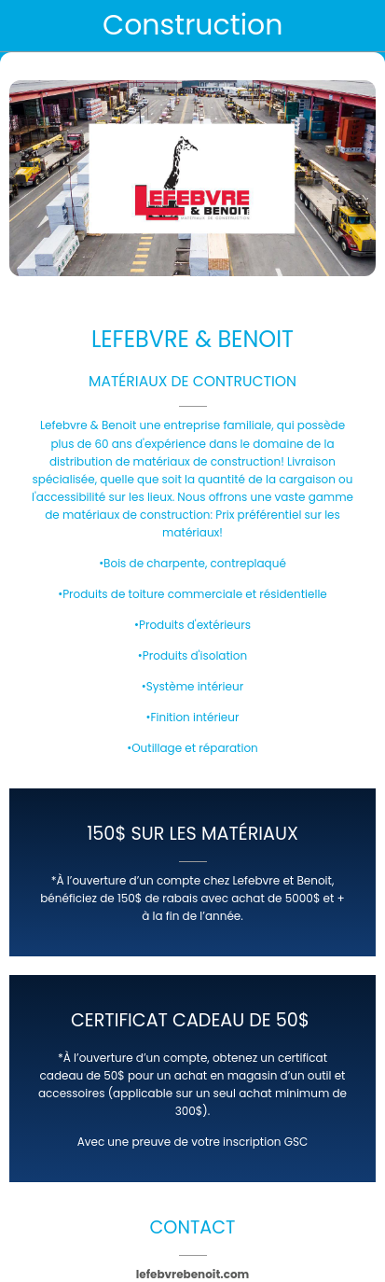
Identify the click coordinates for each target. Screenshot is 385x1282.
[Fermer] (26, 26)
